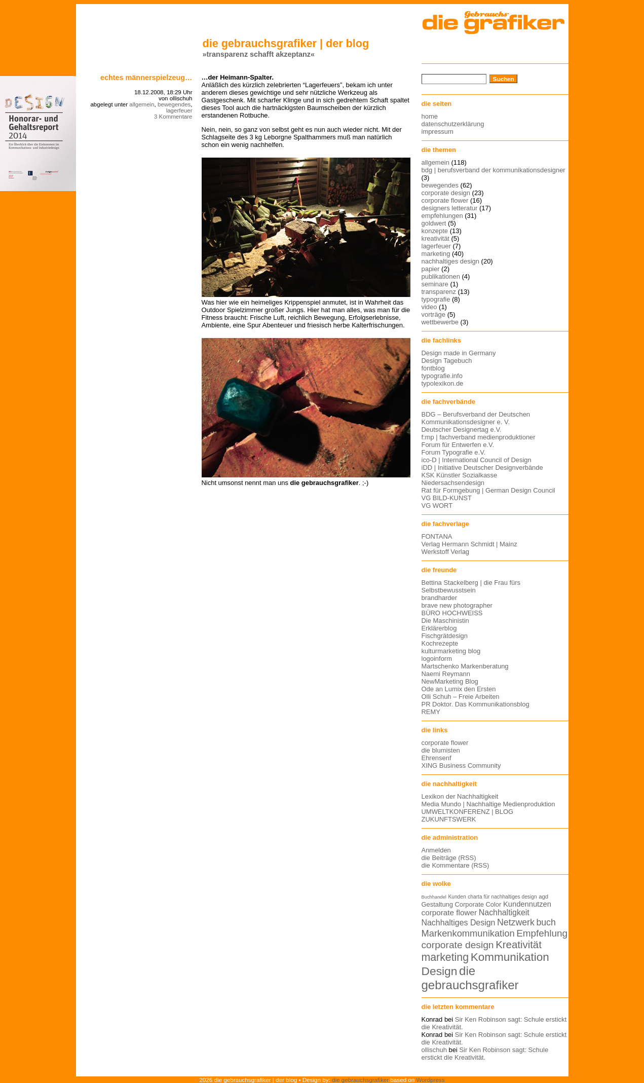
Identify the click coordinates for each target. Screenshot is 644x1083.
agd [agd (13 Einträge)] (543, 896)
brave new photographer (457, 605)
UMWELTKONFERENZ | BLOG (468, 811)
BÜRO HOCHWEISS (452, 613)
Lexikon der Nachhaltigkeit (460, 796)
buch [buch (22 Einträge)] (545, 922)
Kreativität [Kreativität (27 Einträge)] (519, 944)
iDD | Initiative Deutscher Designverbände (482, 467)
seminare (435, 284)
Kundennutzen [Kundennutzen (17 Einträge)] (527, 904)
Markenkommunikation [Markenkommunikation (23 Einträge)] (468, 933)
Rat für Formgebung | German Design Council (488, 490)
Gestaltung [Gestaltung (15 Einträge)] (437, 904)
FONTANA (437, 536)
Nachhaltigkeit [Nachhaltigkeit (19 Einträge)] (504, 912)
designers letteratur (450, 208)
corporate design (446, 193)
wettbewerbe (440, 322)
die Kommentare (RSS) (455, 865)
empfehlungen (442, 215)
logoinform (437, 658)
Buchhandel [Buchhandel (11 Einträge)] (434, 897)
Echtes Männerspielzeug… (146, 77)
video (429, 307)
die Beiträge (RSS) (449, 858)
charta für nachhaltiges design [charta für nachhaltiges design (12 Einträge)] (502, 897)
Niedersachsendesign (453, 483)
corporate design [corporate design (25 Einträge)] (458, 945)
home (430, 116)
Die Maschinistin (445, 620)
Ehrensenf (436, 758)
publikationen (441, 276)
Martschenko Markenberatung (465, 666)
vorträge (434, 314)
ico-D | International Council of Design (477, 460)
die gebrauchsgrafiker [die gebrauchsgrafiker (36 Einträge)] (470, 978)
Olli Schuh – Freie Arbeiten (461, 696)
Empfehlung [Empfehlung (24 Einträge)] (541, 933)
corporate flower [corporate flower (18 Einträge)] (449, 912)
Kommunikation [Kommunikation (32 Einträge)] (510, 957)
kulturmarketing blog (451, 651)
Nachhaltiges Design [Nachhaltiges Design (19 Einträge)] (459, 922)
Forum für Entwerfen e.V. (458, 445)
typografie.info (442, 376)
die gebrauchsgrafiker (360, 1079)
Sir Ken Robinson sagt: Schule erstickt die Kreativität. (485, 1053)
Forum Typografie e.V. (454, 452)
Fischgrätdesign (445, 636)
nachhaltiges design (451, 261)
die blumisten (441, 750)
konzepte (435, 231)
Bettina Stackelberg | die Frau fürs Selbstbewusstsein (471, 586)
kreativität (435, 238)
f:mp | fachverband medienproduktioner (479, 437)
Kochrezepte (440, 643)
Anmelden (436, 850)
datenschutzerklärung (453, 124)
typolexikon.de (443, 383)
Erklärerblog (439, 628)
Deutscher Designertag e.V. (462, 429)
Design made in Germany (459, 353)
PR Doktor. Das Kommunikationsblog (475, 704)
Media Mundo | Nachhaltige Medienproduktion (488, 804)
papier (431, 269)
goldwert (434, 223)
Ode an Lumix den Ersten (459, 689)
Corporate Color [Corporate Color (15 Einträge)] (478, 904)
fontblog (433, 368)
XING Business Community (461, 765)
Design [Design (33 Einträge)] (440, 971)
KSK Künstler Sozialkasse (460, 475)
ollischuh (434, 1050)
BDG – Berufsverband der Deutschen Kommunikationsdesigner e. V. (476, 418)
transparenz (439, 291)
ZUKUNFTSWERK (449, 819)
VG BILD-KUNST (447, 498)
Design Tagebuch (447, 360)
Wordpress (430, 1079)
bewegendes (174, 104)
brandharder (440, 598)
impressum (437, 131)
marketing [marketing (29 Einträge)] (445, 957)
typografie (436, 299)
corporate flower (445, 200)
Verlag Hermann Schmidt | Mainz (469, 544)
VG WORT (437, 505)
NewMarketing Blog (450, 681)
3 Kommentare (173, 117)
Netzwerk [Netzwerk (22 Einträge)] (516, 922)
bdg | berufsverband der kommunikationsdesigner (493, 170)
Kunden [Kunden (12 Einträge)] (457, 897)
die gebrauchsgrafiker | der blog (286, 43)
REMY (431, 712)
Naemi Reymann (446, 674)
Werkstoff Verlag (446, 551)
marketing (436, 253)
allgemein (141, 104)
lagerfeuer (179, 110)
